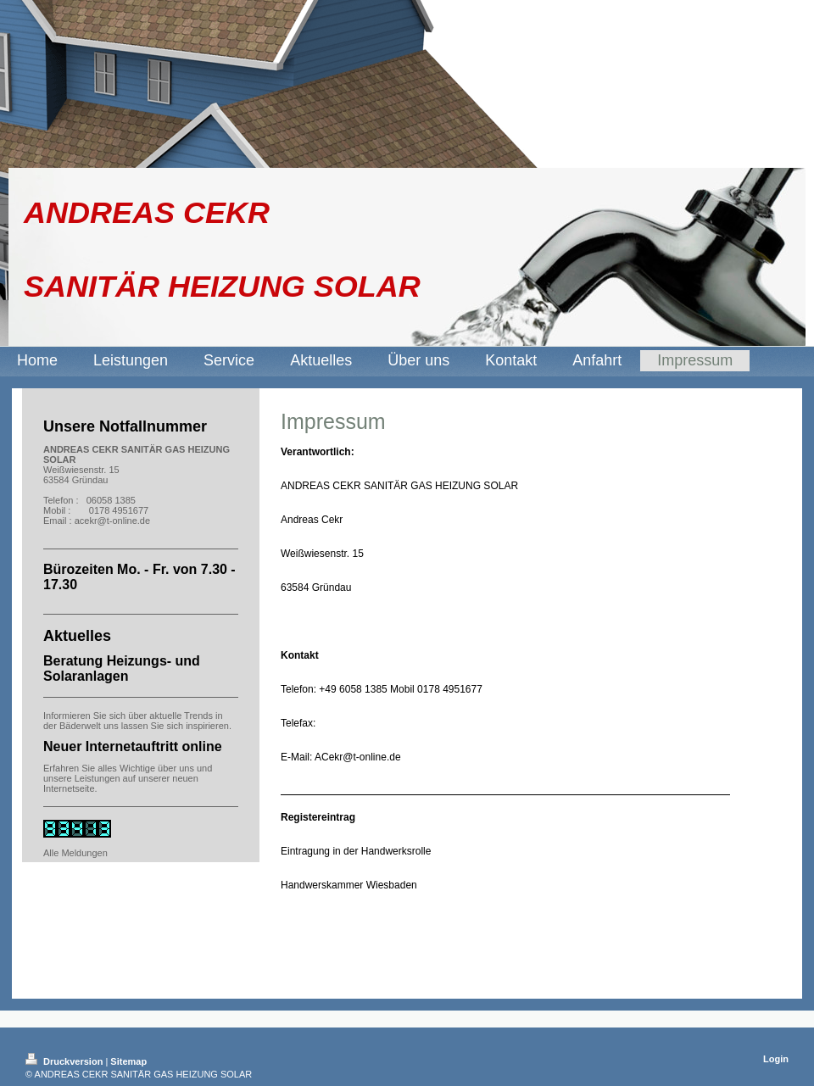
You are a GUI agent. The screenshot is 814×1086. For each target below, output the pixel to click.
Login (776, 1059)
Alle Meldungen (75, 853)
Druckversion (65, 1061)
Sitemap (128, 1061)
